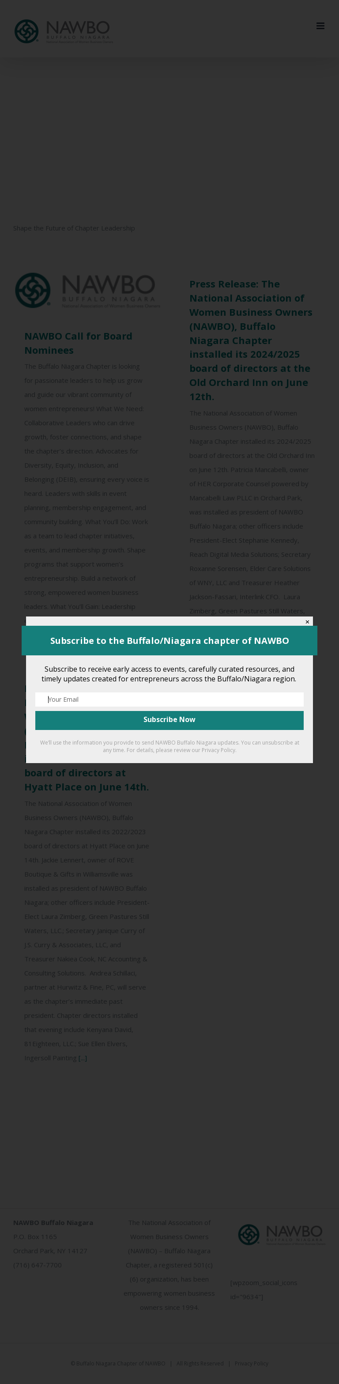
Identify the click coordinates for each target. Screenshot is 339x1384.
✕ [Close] (307, 622)
